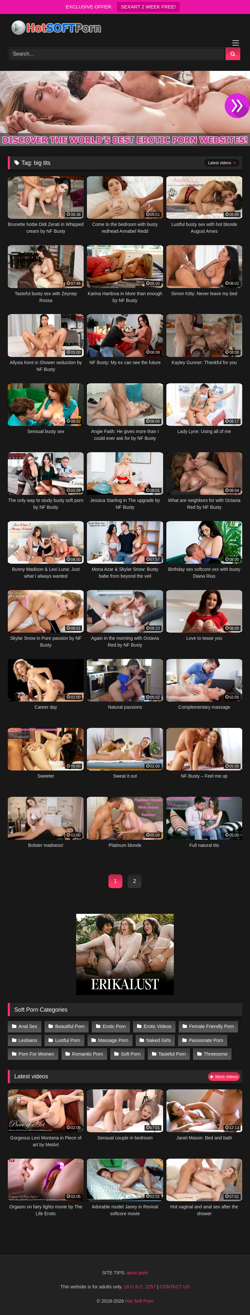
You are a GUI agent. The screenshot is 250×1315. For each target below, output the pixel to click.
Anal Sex (28, 1026)
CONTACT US (174, 1286)
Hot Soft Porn (139, 1301)
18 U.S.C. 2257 (140, 1286)
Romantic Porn (87, 1054)
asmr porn (137, 1272)
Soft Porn (131, 1054)
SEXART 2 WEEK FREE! (148, 6)
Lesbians (28, 1040)
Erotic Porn (114, 1026)
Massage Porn (113, 1040)
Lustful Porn (67, 1040)
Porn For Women (36, 1054)
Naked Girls (158, 1040)
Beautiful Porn (70, 1026)
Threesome (216, 1054)
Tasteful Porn (172, 1054)
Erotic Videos (158, 1026)
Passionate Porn (206, 1040)
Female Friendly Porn (211, 1026)
